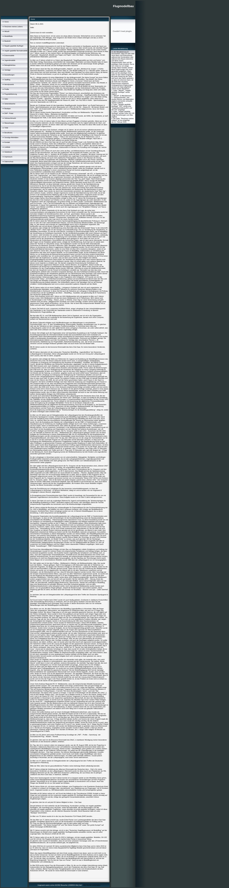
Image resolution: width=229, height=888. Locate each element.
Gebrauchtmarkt (10, 118)
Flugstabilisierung (10, 94)
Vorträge (7, 70)
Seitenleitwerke (9, 104)
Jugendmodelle (9, 60)
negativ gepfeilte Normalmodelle (15, 51)
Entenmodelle (9, 55)
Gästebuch (8, 152)
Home (6, 22)
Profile (6, 89)
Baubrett (7, 41)
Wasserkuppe (9, 123)
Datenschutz (8, 161)
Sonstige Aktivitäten (11, 137)
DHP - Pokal (8, 113)
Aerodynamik (9, 84)
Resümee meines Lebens (13, 26)
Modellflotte (8, 36)
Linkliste (7, 147)
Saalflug (7, 80)
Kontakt (7, 142)
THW (6, 128)
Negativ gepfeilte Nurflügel (13, 46)
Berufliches (8, 133)
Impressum (8, 157)
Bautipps (7, 108)
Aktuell (6, 31)
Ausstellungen (9, 75)
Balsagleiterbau (9, 65)
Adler (6, 99)
